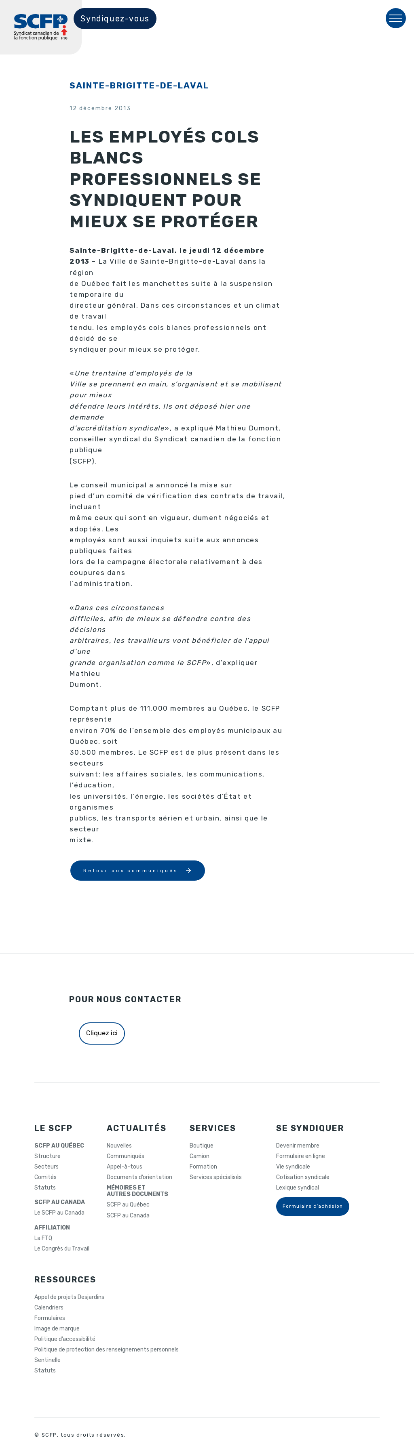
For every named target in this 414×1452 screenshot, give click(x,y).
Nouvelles (119, 1146)
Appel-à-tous (124, 1167)
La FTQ (43, 1238)
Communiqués (125, 1156)
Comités (45, 1177)
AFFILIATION (52, 1228)
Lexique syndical (297, 1188)
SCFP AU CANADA (59, 1202)
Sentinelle (47, 1360)
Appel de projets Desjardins (69, 1297)
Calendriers (48, 1308)
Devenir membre (297, 1146)
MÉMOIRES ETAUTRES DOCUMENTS (137, 1191)
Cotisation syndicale (303, 1177)
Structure (47, 1156)
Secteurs (46, 1167)
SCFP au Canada (128, 1216)
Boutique (201, 1146)
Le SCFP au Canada (59, 1213)
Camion (199, 1156)
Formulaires (49, 1318)
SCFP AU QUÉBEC (59, 1146)
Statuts (45, 1188)
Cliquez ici (102, 1033)
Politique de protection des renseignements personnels (106, 1350)
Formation (203, 1167)
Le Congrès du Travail (61, 1249)
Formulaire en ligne (300, 1156)
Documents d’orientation (139, 1177)
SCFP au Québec (128, 1205)
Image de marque (57, 1329)
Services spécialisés (216, 1177)
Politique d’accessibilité (64, 1339)
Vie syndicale (293, 1167)
